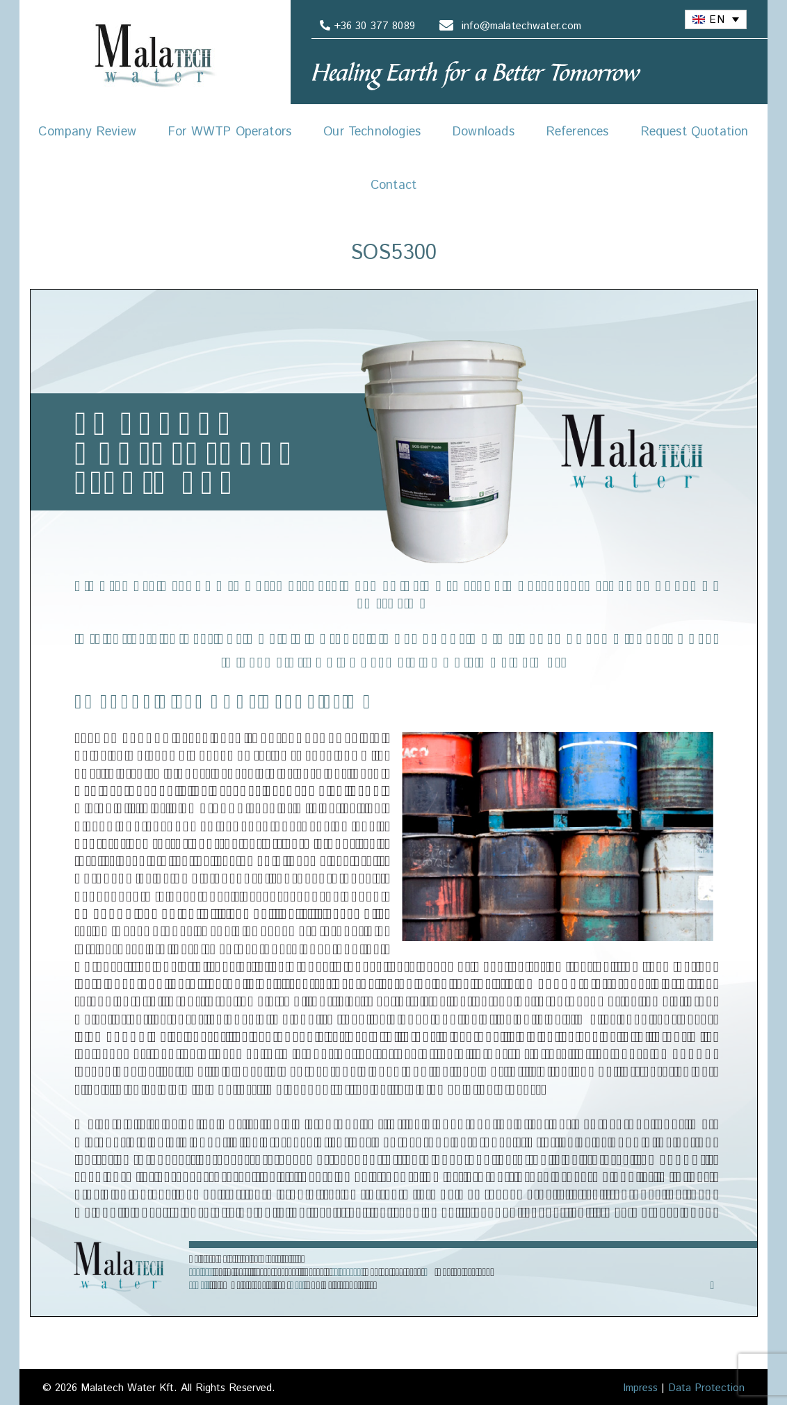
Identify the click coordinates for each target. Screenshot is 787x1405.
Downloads (483, 132)
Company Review (87, 132)
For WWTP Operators (229, 132)
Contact (393, 185)
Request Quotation (695, 132)
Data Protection (706, 1388)
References (577, 132)
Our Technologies (372, 132)
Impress (640, 1388)
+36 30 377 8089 (365, 26)
